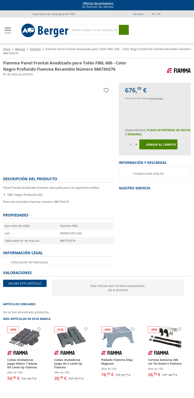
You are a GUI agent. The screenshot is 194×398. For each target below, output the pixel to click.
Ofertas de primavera (98, 3)
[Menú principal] (8, 31)
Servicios (138, 14)
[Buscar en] (94, 30)
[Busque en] (124, 30)
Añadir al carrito (158, 145)
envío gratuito (156, 98)
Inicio (7, 49)
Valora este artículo (24, 283)
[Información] (97, 5)
